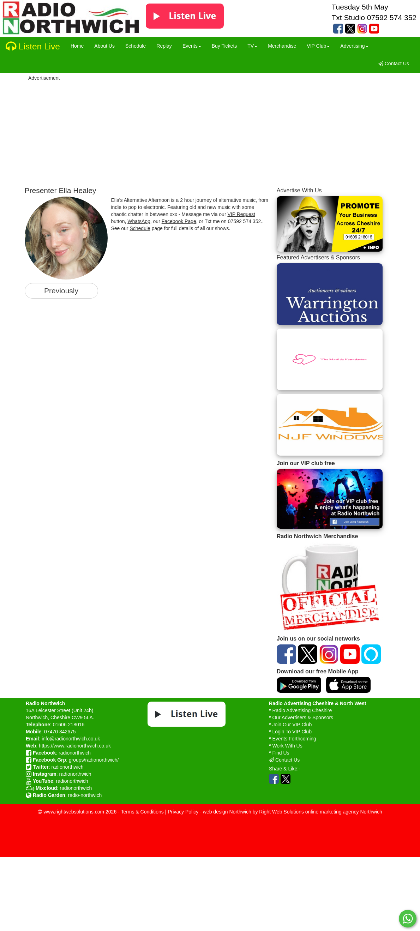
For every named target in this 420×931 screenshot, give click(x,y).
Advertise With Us (299, 190)
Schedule (140, 228)
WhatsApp (138, 221)
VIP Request (241, 214)
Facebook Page (179, 221)
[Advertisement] (223, 131)
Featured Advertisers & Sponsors (318, 257)
